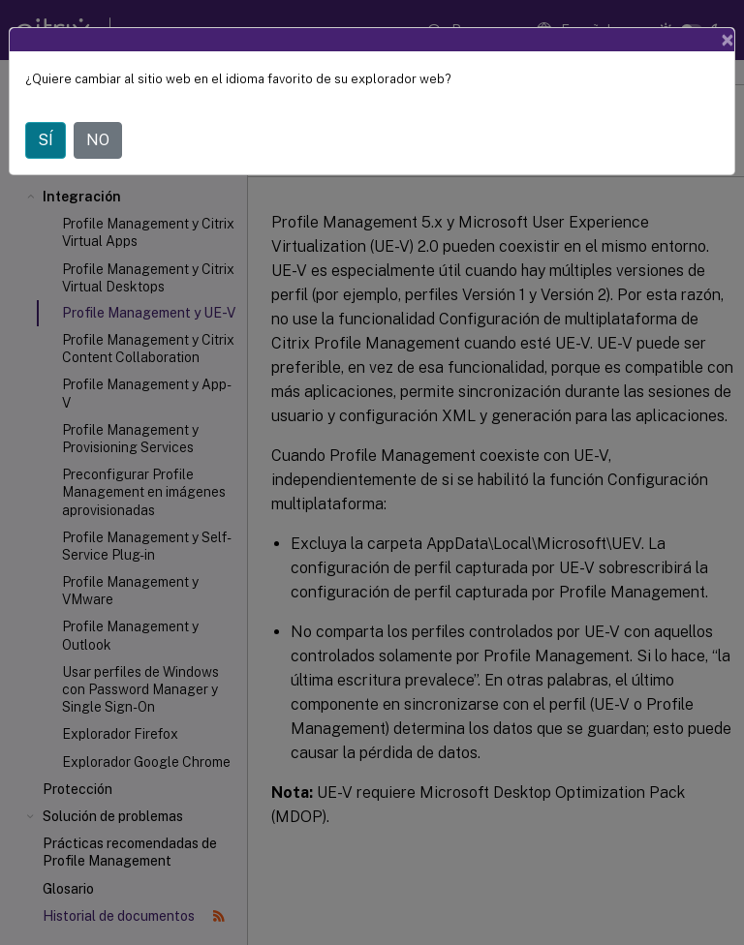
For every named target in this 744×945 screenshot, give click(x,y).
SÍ (45, 140)
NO (97, 140)
